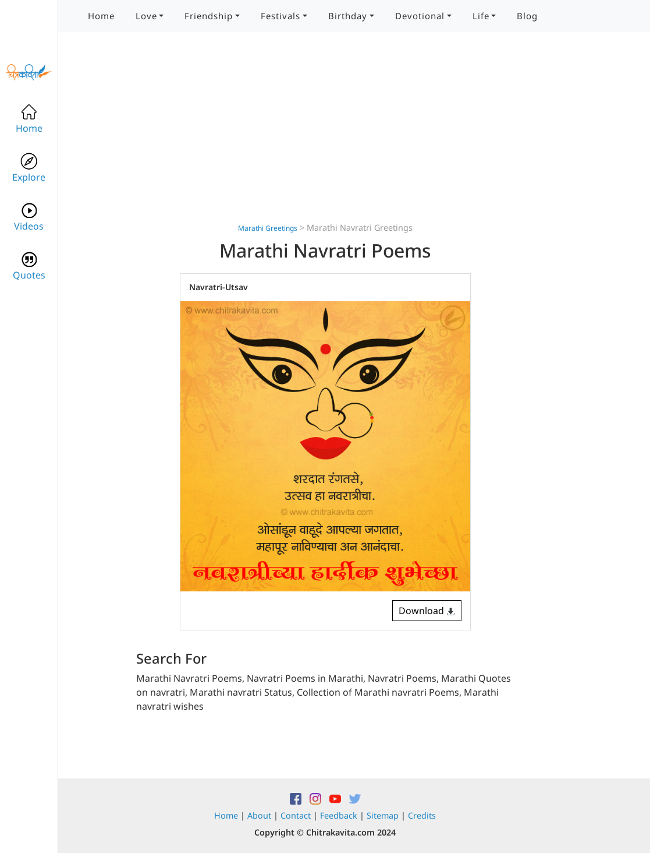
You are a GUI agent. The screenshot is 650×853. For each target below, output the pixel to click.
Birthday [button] (347, 16)
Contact (295, 815)
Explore (28, 168)
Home (101, 16)
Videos (29, 217)
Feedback (338, 815)
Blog (527, 16)
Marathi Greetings (267, 228)
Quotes (29, 266)
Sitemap (383, 815)
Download (427, 610)
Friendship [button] (208, 16)
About (259, 815)
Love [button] (146, 16)
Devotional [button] (420, 16)
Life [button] (481, 16)
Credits (422, 815)
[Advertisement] (325, 139)
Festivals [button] (280, 16)
